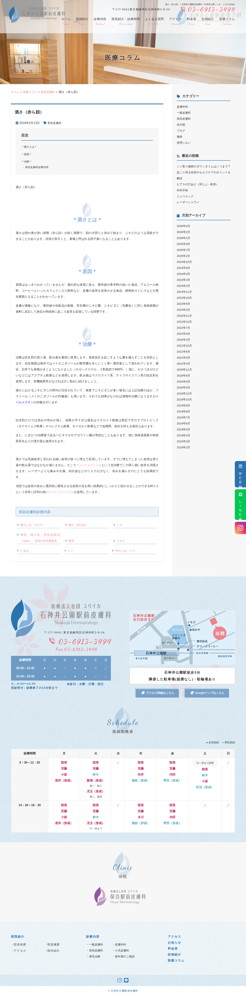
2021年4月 (184, 363)
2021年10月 (185, 345)
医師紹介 (82, 21)
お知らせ (174, 942)
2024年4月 (184, 273)
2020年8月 (184, 375)
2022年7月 (184, 327)
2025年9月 (184, 243)
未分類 (181, 124)
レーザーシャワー (189, 202)
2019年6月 (184, 423)
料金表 (191, 21)
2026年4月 (184, 226)
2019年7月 (184, 417)
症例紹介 (208, 21)
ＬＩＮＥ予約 (240, 505)
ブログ (181, 130)
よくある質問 (154, 21)
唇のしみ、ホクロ (32, 524)
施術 (180, 136)
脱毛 (71, 540)
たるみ (24, 550)
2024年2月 (184, 285)
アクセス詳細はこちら (158, 692)
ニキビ (121, 540)
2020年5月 (184, 387)
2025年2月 (184, 255)
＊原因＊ (26, 154)
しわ (120, 524)
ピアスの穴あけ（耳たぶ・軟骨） (199, 184)
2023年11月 (185, 291)
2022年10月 (185, 321)
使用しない (184, 142)
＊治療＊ (26, 161)
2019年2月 (184, 447)
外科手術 (183, 190)
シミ (71, 550)
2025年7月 (184, 249)
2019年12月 (185, 393)
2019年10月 (185, 399)
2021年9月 (184, 351)
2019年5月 (184, 429)
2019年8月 (184, 411)
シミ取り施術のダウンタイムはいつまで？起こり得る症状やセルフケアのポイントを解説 (204, 172)
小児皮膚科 (122, 950)
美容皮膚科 (54, 123)
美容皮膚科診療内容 (37, 167)
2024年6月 (184, 267)
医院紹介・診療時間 (126, 21)
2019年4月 (184, 435)
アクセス (175, 21)
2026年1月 (184, 237)
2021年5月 (184, 357)
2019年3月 (184, 441)
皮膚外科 (183, 106)
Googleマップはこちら (208, 692)
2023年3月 (184, 309)
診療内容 (100, 21)
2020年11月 (185, 369)
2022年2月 (184, 339)
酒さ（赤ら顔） (78, 524)
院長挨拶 (20, 944)
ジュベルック (186, 196)
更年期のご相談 (125, 956)
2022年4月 (184, 333)
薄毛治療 (95, 956)
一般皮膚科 (184, 112)
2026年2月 (184, 232)
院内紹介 (53, 950)
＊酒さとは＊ (29, 146)
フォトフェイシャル (90, 465)
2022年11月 (185, 315)
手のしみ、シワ (125, 550)
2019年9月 (184, 405)
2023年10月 (185, 297)
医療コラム (227, 21)
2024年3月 (184, 279)
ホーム (66, 21)
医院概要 (53, 944)
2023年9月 (184, 303)
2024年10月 (185, 261)
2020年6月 (184, 381)
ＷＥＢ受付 (240, 474)
